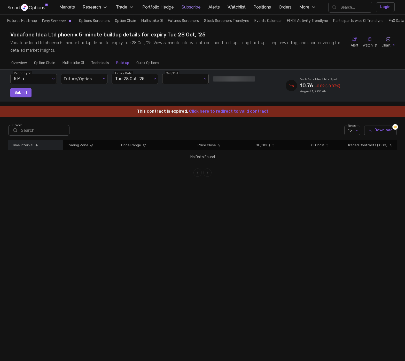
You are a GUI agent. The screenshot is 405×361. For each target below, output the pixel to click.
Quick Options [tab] (147, 63)
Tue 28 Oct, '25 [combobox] (129, 78)
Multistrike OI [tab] (73, 63)
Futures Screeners (183, 21)
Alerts (214, 7)
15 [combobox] (350, 130)
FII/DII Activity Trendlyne (307, 21)
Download (380, 130)
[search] (39, 130)
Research (95, 7)
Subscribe (191, 7)
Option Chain (125, 21)
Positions (262, 7)
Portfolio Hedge (158, 7)
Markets (67, 7)
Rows (352, 125)
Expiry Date (123, 73)
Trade (125, 7)
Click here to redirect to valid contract (228, 111)
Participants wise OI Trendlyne (358, 21)
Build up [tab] (122, 63)
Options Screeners (94, 21)
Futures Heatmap (22, 21)
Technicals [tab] (100, 63)
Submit (21, 93)
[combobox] (84, 79)
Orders (285, 7)
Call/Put (172, 73)
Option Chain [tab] (44, 63)
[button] (35, 145)
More (308, 7)
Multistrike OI (152, 21)
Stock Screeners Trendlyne (226, 21)
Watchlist (237, 7)
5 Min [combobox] (19, 78)
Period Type (22, 73)
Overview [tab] (19, 63)
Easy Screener (56, 21)
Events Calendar (268, 21)
